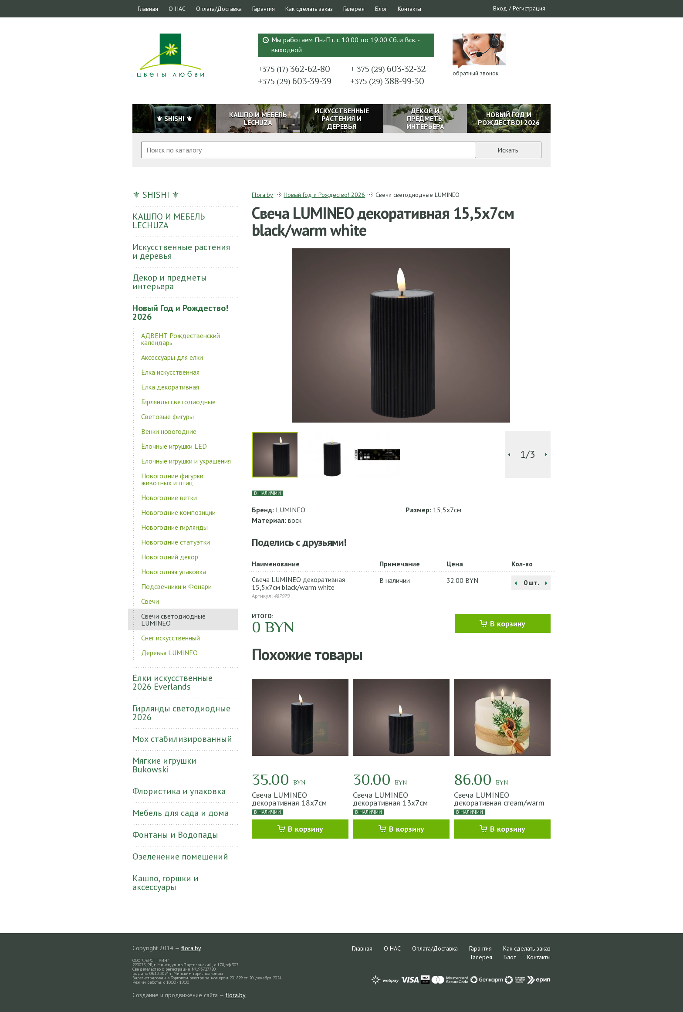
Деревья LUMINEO (169, 652)
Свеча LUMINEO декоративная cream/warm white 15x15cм (499, 803)
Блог (381, 9)
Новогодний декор (169, 556)
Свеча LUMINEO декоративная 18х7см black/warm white (289, 803)
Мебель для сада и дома (180, 813)
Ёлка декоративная (170, 386)
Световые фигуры (167, 416)
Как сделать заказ (309, 9)
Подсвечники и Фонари (176, 586)
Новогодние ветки (169, 497)
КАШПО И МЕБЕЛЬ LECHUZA (168, 221)
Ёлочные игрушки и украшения (186, 461)
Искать (507, 150)
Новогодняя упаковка (173, 571)
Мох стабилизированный (182, 739)
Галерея (354, 9)
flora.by (191, 948)
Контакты (409, 9)
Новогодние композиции (178, 512)
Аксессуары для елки (172, 357)
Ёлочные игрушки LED (174, 446)
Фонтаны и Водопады (175, 834)
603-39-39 (294, 81)
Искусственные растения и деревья (181, 251)
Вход (500, 8)
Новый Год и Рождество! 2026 (180, 312)
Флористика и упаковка (179, 791)
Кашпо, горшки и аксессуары (165, 883)
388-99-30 (387, 81)
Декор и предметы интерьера (169, 282)
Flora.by (262, 195)
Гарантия (263, 9)
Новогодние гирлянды (174, 527)
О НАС (177, 9)
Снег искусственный (170, 637)
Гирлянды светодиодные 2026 (181, 713)
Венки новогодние (168, 431)
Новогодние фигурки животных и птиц (172, 479)
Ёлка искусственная (170, 372)
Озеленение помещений (180, 856)
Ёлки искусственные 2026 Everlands (172, 682)
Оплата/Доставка (219, 9)
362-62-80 (294, 69)
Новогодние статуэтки (175, 542)
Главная (148, 9)
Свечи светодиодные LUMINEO (173, 619)
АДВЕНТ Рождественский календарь (180, 339)
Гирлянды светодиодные (178, 401)
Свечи (150, 601)
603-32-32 (388, 69)
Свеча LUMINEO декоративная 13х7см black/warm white (390, 803)
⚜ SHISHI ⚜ (155, 194)
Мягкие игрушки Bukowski (164, 765)
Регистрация (529, 8)
